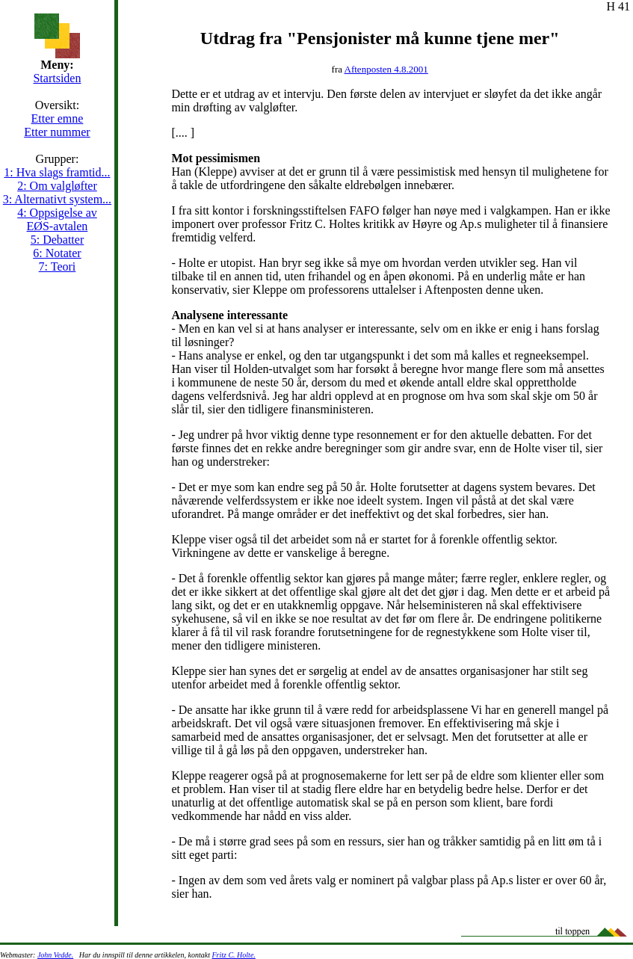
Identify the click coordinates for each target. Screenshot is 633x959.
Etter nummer (57, 132)
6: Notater (57, 253)
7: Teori (57, 266)
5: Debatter (57, 239)
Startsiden (57, 78)
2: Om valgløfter (57, 185)
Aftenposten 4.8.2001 (386, 69)
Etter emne (57, 118)
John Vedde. (55, 955)
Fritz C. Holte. (233, 955)
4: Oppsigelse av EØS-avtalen (57, 219)
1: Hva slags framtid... (57, 172)
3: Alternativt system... (57, 199)
